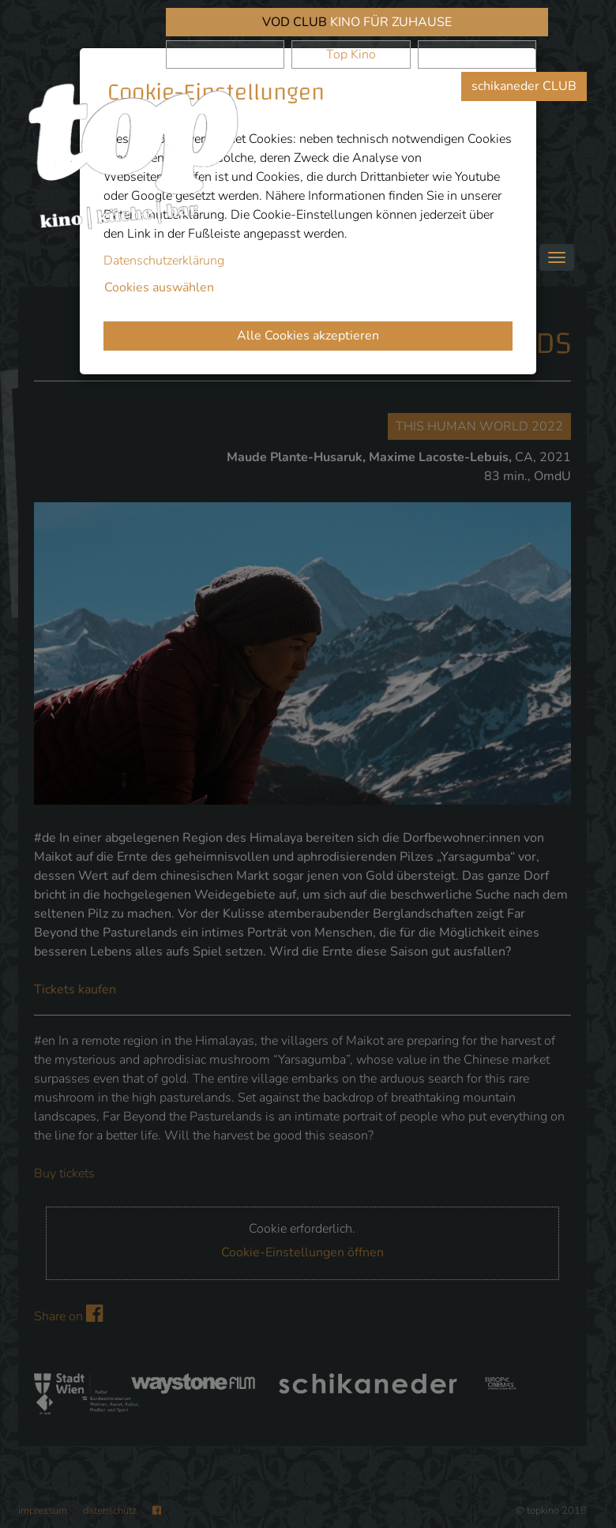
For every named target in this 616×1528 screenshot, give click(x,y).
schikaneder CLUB (524, 86)
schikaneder (224, 54)
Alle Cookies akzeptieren (308, 335)
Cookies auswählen (159, 287)
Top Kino (351, 54)
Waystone (477, 54)
